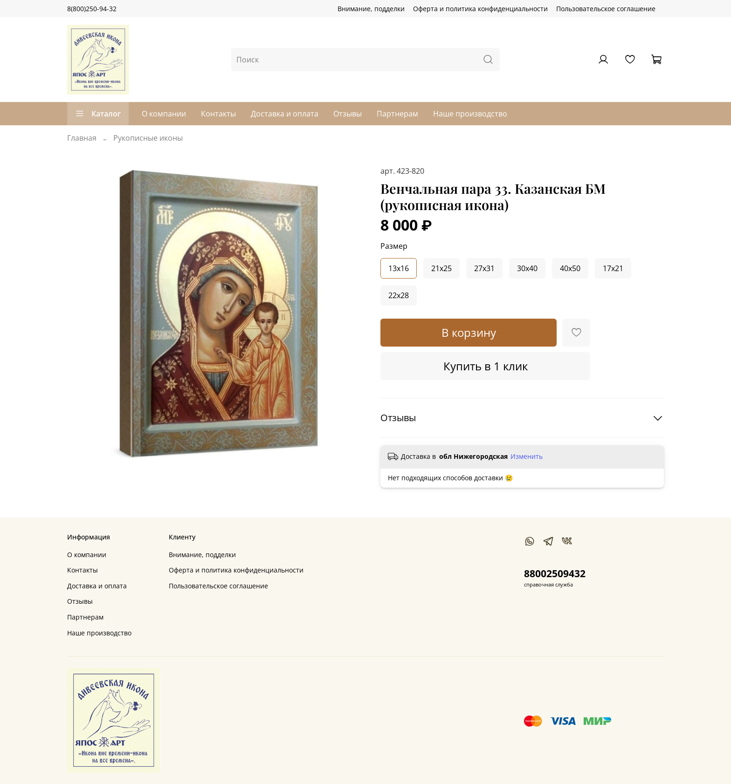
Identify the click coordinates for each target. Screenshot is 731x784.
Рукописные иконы (148, 138)
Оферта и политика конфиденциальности (480, 8)
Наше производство (470, 114)
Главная (82, 138)
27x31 (484, 268)
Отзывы (347, 114)
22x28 (398, 295)
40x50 (570, 268)
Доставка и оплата (284, 114)
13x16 (398, 268)
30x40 (527, 268)
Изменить (526, 456)
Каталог (98, 114)
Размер (393, 246)
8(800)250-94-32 (92, 8)
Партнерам (397, 114)
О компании (164, 114)
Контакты (218, 114)
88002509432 (555, 573)
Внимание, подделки (371, 8)
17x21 (613, 268)
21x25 (441, 268)
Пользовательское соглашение (605, 8)
